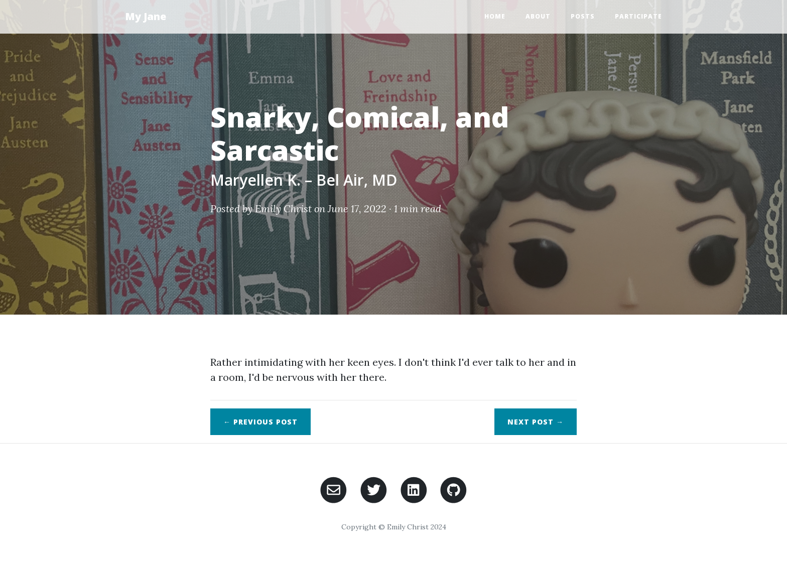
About (538, 16)
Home (494, 16)
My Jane (145, 16)
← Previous (260, 422)
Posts (583, 16)
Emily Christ (283, 208)
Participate (638, 16)
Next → (535, 422)
